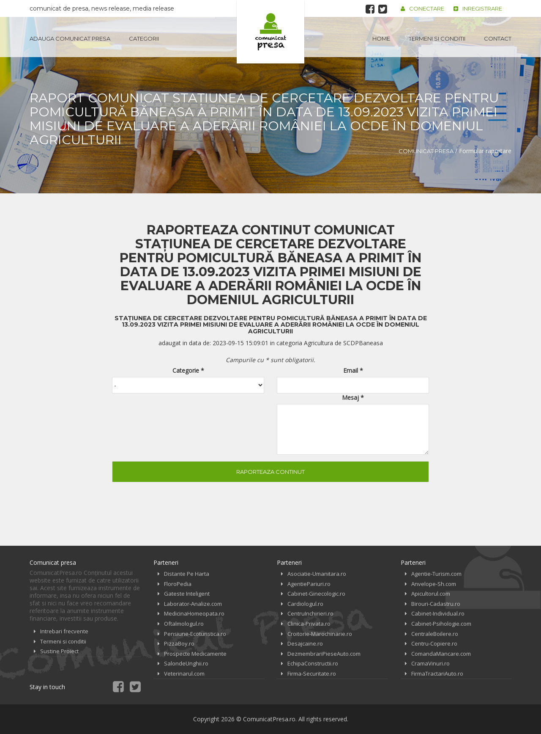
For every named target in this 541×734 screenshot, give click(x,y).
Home (381, 38)
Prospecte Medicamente (195, 653)
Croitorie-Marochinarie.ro (319, 634)
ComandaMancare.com (441, 653)
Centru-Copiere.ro (434, 643)
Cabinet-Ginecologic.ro (316, 593)
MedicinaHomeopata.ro (194, 613)
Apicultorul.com (430, 593)
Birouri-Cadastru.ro (435, 604)
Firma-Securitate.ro (311, 673)
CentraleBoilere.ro (434, 634)
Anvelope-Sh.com (433, 584)
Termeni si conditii (437, 38)
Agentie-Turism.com (436, 573)
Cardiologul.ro (305, 604)
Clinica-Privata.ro (309, 623)
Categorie (188, 370)
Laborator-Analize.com (193, 604)
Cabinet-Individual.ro (437, 613)
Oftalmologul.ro (184, 623)
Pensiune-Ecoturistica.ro (195, 634)
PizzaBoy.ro (179, 643)
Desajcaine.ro (305, 643)
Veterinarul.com (184, 673)
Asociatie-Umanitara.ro (316, 573)
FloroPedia (177, 584)
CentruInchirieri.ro (310, 613)
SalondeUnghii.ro (186, 663)
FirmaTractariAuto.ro (437, 673)
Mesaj (353, 397)
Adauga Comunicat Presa (70, 38)
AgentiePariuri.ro (309, 584)
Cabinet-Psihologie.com (441, 623)
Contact (497, 38)
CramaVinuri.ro (430, 663)
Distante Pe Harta (186, 573)
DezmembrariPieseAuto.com (324, 653)
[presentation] (176, 418)
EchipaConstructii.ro (312, 663)
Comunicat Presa (426, 151)
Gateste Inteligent (187, 593)
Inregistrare (478, 8)
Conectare (422, 8)
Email (353, 370)
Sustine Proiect (59, 651)
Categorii (144, 38)
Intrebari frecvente (64, 631)
